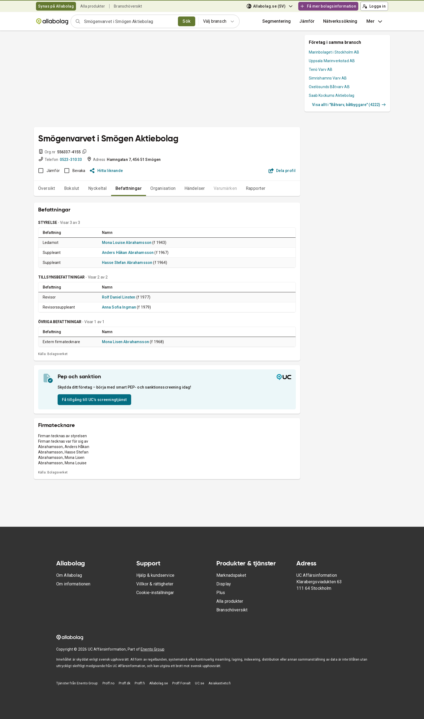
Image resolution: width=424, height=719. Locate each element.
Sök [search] (186, 21)
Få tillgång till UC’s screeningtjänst (94, 399)
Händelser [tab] (194, 188)
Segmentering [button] (276, 21)
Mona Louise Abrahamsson (126, 242)
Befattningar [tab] (128, 188)
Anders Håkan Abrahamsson (128, 252)
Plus (220, 592)
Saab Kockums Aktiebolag (331, 95)
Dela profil (282, 170)
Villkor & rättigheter (154, 584)
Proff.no (108, 683)
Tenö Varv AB (321, 69)
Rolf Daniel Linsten (118, 297)
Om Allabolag (69, 575)
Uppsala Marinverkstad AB (332, 61)
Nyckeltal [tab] (97, 188)
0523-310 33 (71, 159)
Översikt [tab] (46, 188)
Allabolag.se (158, 683)
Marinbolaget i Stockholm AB (334, 52)
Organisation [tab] (163, 188)
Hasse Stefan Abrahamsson (127, 262)
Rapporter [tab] (256, 188)
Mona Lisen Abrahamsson (125, 342)
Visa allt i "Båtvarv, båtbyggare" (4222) (349, 104)
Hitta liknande (106, 170)
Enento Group (152, 649)
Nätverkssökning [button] (340, 21)
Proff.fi (140, 683)
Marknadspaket (231, 575)
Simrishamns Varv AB (328, 78)
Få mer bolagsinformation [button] (328, 6)
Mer (374, 21)
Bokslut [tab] (71, 188)
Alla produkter (92, 6)
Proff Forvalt (181, 683)
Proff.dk (124, 683)
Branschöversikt (128, 6)
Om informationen (73, 584)
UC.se (199, 683)
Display (223, 584)
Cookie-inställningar (155, 592)
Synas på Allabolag (56, 6)
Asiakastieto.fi (219, 683)
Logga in (374, 6)
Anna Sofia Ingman (119, 307)
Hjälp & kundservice (155, 575)
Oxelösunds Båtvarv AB (329, 87)
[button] (307, 21)
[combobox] (129, 21)
